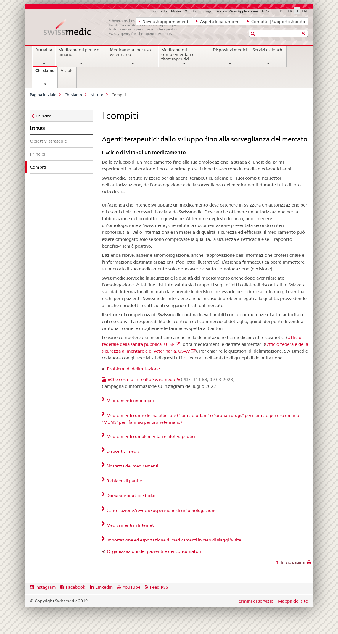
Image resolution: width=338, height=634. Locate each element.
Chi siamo (46, 72)
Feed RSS (159, 587)
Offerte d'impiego (198, 11)
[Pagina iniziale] (114, 27)
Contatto (160, 11)
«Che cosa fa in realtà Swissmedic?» (171, 379)
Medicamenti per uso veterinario (130, 52)
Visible (67, 70)
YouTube (131, 587)
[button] (253, 33)
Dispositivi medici (230, 49)
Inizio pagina (292, 562)
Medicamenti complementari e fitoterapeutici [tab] (150, 436)
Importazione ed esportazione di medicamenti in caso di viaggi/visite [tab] (173, 540)
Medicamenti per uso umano (78, 52)
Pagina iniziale (43, 94)
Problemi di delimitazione (133, 369)
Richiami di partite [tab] (124, 480)
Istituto (96, 94)
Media (176, 11)
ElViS (265, 11)
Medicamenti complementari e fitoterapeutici (177, 54)
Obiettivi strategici (49, 141)
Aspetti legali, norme (218, 21)
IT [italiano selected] (297, 11)
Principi (37, 154)
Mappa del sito (293, 601)
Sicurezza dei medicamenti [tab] (132, 466)
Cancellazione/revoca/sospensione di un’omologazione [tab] (161, 510)
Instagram (45, 587)
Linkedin (104, 587)
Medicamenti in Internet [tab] (130, 525)
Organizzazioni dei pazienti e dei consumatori (154, 551)
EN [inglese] (304, 11)
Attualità (43, 49)
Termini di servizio (255, 601)
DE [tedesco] (282, 11)
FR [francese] (290, 11)
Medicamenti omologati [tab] (130, 400)
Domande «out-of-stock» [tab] (130, 495)
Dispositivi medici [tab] (123, 451)
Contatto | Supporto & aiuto (276, 21)
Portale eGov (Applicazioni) (237, 11)
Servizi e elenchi (268, 49)
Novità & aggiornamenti (164, 21)
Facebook (75, 587)
